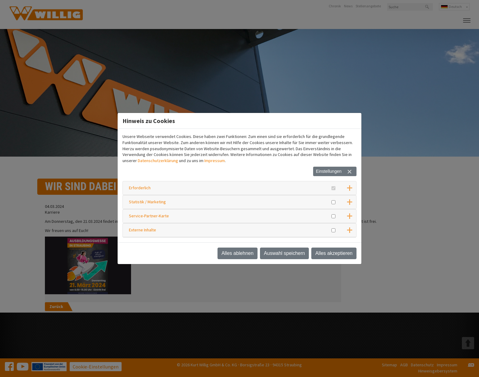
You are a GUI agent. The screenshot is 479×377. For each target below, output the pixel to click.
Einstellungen (329, 171)
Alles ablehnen (237, 253)
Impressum (214, 160)
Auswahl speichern (284, 253)
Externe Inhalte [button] (142, 230)
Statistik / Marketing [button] (147, 202)
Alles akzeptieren (334, 253)
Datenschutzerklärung (158, 160)
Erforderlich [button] (140, 187)
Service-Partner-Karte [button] (149, 216)
